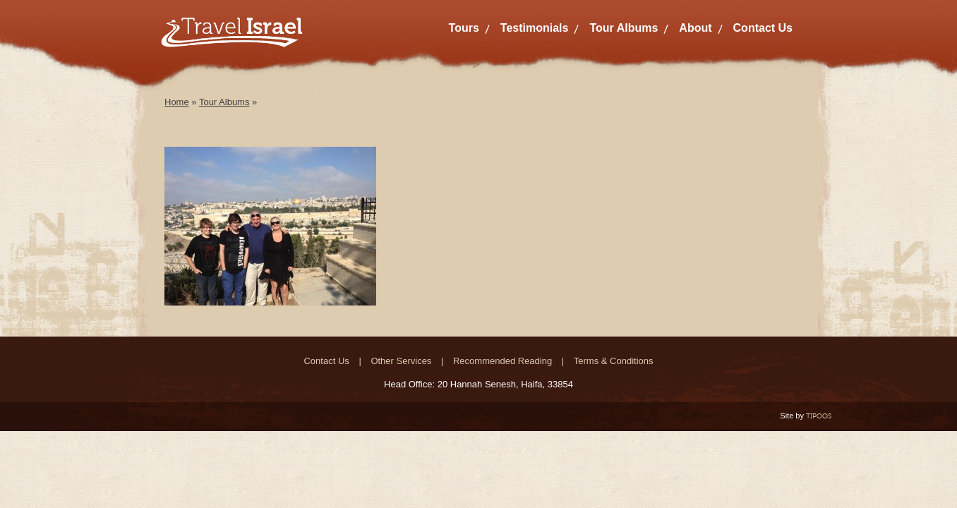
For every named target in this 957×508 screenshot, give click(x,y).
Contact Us (763, 28)
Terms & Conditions (614, 361)
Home (176, 102)
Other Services (401, 361)
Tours (464, 28)
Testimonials (534, 28)
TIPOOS (818, 416)
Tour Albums (623, 28)
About (695, 28)
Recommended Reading (502, 361)
